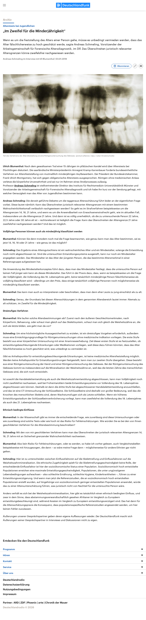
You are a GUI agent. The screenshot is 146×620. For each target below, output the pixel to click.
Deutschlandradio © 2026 (18, 607)
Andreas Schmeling (25, 185)
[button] (4, 5)
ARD (16, 602)
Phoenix (32, 602)
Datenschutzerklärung (16, 584)
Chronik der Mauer (56, 602)
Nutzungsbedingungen (16, 589)
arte (41, 602)
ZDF (23, 602)
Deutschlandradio (13, 579)
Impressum (9, 593)
